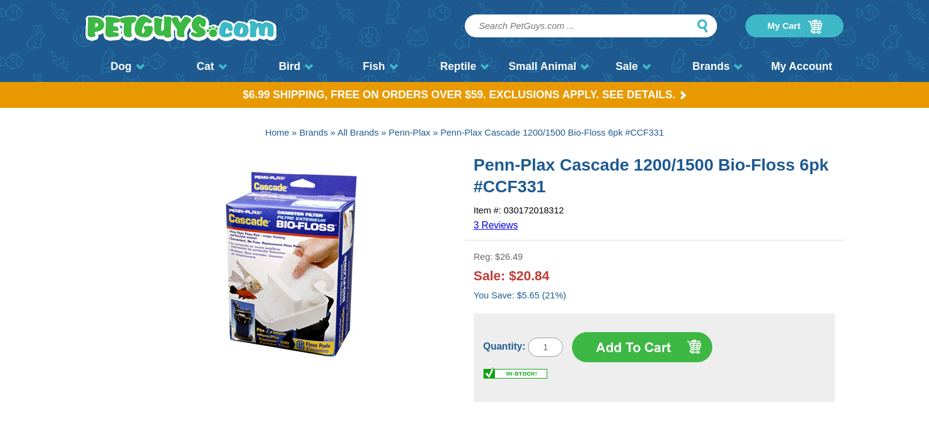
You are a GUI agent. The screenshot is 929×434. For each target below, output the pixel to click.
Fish (379, 66)
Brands (717, 66)
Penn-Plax (409, 132)
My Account (801, 66)
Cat (211, 66)
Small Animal (549, 66)
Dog (127, 66)
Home (277, 132)
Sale (632, 66)
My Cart (794, 26)
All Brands (358, 132)
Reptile (464, 66)
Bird (296, 66)
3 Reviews (496, 225)
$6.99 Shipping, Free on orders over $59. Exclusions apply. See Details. (464, 95)
